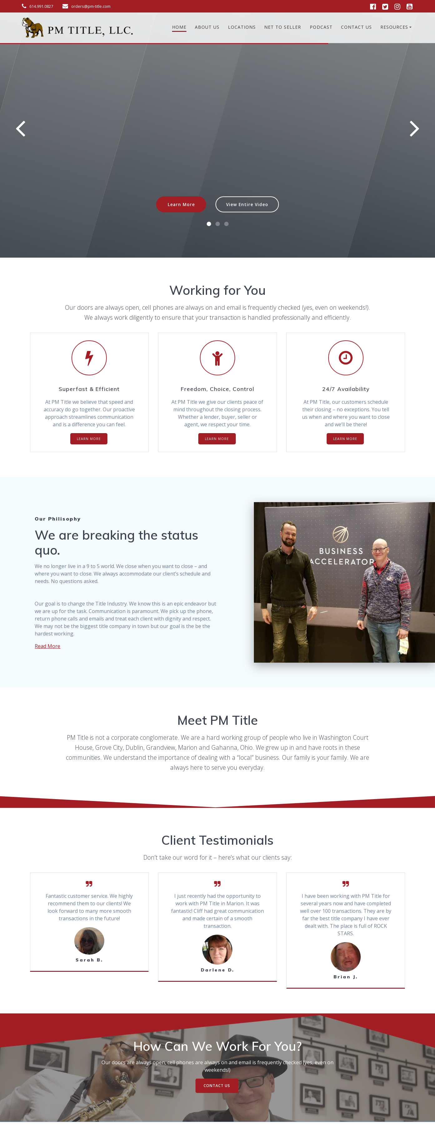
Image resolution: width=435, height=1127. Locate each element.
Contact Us (356, 27)
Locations (242, 27)
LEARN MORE (89, 439)
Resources (394, 27)
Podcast (321, 27)
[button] (209, 224)
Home (179, 27)
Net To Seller (282, 27)
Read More (47, 646)
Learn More (181, 204)
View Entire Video (247, 204)
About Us (207, 27)
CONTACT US (217, 1085)
